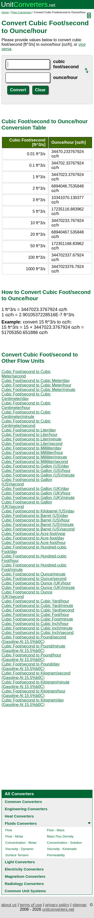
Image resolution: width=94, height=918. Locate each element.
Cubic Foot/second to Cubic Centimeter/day (26, 396)
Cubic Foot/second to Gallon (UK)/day (35, 488)
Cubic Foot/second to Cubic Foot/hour (35, 614)
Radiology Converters (24, 884)
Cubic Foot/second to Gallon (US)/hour (36, 470)
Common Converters (23, 802)
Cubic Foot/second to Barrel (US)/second (38, 529)
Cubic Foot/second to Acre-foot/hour (34, 542)
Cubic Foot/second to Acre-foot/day (33, 538)
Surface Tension (17, 855)
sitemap (79, 905)
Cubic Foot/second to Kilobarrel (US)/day (38, 511)
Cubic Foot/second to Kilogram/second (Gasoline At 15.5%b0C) (36, 675)
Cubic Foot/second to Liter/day (29, 430)
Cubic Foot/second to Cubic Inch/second (37, 632)
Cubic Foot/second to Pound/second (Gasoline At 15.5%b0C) (34, 639)
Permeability (56, 855)
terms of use (31, 905)
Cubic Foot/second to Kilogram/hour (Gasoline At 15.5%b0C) (33, 693)
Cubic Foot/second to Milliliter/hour (32, 452)
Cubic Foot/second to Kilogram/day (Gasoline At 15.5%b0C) (33, 702)
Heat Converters (19, 816)
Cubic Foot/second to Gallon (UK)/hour (36, 493)
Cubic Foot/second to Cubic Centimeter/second (26, 423)
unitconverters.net (58, 909)
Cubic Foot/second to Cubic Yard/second (38, 610)
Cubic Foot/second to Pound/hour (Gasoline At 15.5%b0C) (31, 657)
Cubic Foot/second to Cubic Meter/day (36, 380)
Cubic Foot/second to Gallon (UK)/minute (38, 498)
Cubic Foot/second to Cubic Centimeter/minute (26, 414)
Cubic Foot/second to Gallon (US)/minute (38, 475)
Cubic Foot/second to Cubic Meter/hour (36, 385)
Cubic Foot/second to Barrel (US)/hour (36, 520)
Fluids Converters (21, 823)
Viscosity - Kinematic (62, 849)
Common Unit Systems (25, 891)
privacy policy (57, 905)
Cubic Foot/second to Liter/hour (29, 434)
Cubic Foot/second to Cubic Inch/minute (37, 628)
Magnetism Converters (25, 876)
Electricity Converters (24, 869)
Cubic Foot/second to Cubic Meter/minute (38, 390)
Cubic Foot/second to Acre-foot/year (33, 534)
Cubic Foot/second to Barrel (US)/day (35, 516)
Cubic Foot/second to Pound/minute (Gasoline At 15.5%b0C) (33, 648)
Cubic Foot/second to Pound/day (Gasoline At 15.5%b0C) (31, 666)
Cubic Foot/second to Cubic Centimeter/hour (26, 405)
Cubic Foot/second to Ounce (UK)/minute (38, 588)
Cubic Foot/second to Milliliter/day (31, 448)
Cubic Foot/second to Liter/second (32, 444)
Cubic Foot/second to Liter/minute (31, 439)
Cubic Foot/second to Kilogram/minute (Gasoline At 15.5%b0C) (35, 684)
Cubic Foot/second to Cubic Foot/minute (37, 619)
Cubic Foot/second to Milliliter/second (35, 462)
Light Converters (20, 862)
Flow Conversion (21, 12)
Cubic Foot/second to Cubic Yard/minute (37, 606)
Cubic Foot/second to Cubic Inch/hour (35, 624)
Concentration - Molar (21, 842)
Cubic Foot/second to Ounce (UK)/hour (36, 583)
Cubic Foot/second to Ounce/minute (33, 574)
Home (5, 12)
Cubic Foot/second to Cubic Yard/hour (35, 601)
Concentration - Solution (64, 842)
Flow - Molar (14, 836)
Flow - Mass (55, 830)
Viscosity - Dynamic (19, 849)
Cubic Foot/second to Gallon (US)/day (35, 466)
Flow (8, 830)
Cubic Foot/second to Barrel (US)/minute (38, 524)
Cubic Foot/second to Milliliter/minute (34, 457)
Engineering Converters (26, 809)
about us (9, 905)
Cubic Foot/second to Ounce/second (34, 578)
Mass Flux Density (60, 836)
